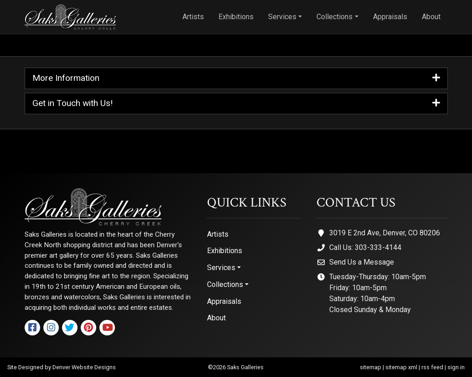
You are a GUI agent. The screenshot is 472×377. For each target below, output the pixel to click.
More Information (236, 78)
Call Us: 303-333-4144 (365, 247)
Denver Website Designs (84, 367)
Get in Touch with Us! (236, 103)
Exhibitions (236, 16)
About (431, 16)
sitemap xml (401, 367)
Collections (334, 16)
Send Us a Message (361, 262)
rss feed (432, 367)
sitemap (370, 367)
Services (282, 16)
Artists (193, 16)
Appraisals (390, 16)
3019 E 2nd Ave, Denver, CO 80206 (384, 232)
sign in (456, 367)
